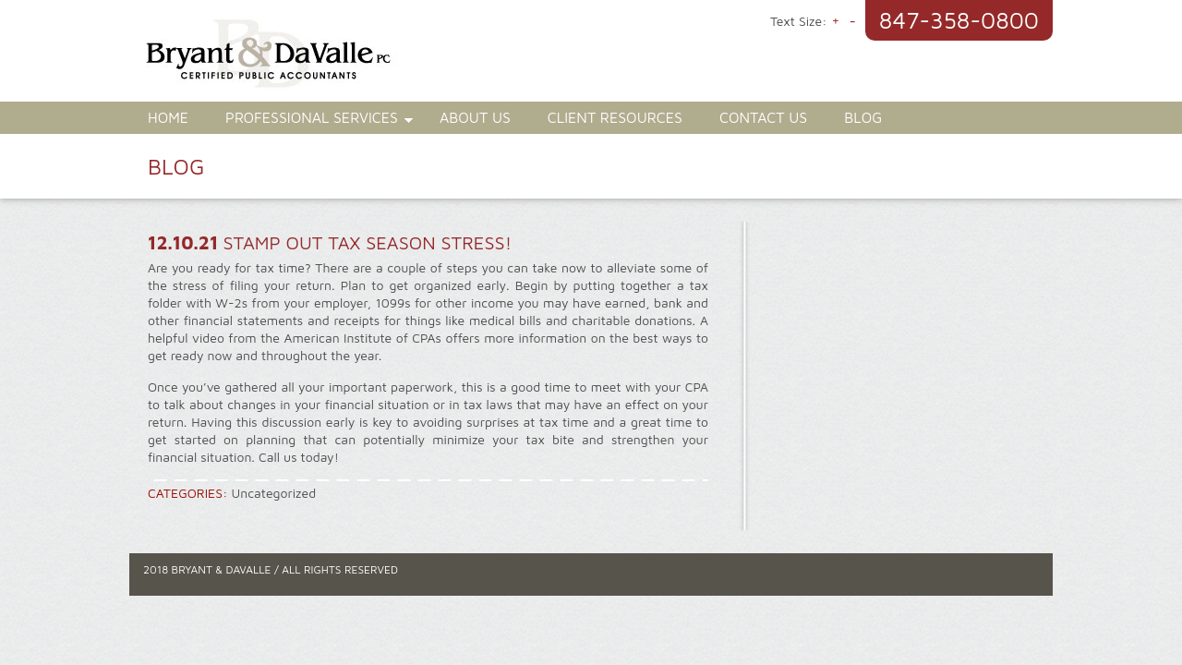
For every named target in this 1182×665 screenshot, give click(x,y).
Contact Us (763, 117)
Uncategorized (274, 493)
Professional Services (310, 119)
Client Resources (615, 117)
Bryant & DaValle (369, 60)
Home (168, 117)
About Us (475, 117)
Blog (863, 117)
